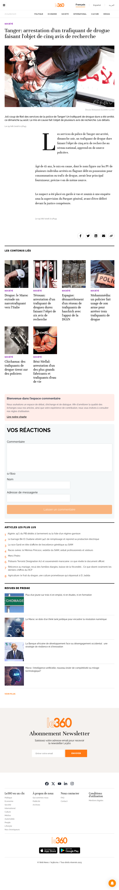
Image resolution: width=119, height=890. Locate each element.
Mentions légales (96, 820)
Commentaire (16, 461)
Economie (52, 34)
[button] (112, 883)
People (7, 842)
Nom (10, 498)
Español (97, 5)
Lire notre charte (17, 436)
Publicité (36, 821)
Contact (64, 821)
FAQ (62, 817)
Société (65, 34)
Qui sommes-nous (40, 817)
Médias (106, 34)
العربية (111, 5)
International (79, 34)
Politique (38, 34)
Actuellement (10, 33)
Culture (95, 34)
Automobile (9, 838)
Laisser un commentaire (59, 528)
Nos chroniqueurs (12, 849)
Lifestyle (8, 845)
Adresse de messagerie (22, 511)
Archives (36, 824)
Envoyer (76, 773)
